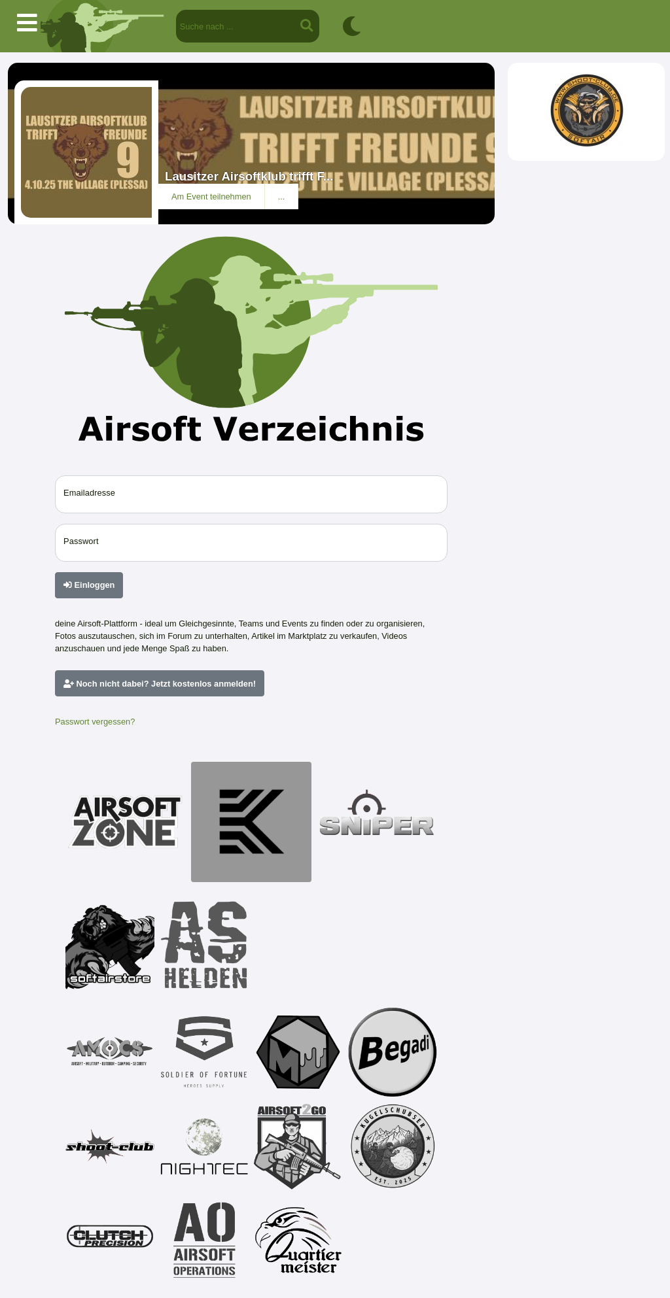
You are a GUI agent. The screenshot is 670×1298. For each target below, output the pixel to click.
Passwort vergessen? (95, 721)
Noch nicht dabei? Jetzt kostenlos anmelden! (159, 684)
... (281, 196)
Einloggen (89, 585)
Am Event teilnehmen (211, 196)
